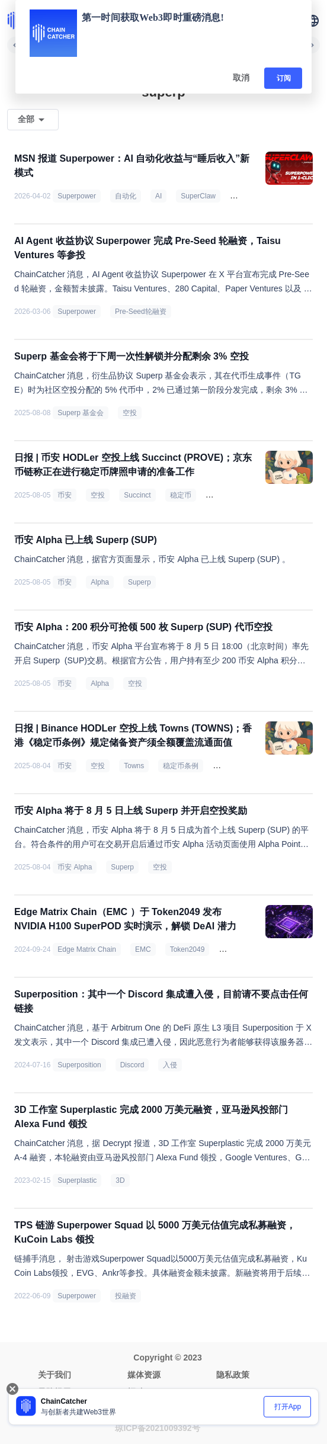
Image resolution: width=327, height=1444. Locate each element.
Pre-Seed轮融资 (140, 311)
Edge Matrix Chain (86, 949)
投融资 (125, 1296)
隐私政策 (232, 1374)
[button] (313, 20)
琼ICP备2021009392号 (157, 1428)
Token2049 (187, 949)
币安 (64, 495)
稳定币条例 (180, 766)
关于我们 (54, 1374)
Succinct (137, 495)
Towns (134, 766)
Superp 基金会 (80, 413)
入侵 (170, 1065)
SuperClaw (198, 196)
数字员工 (249, 196)
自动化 (125, 196)
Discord (132, 1065)
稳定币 (180, 495)
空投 (130, 413)
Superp (139, 582)
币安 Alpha (74, 867)
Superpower (76, 196)
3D (120, 1180)
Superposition (79, 1065)
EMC (143, 949)
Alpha (100, 582)
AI (158, 196)
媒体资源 (144, 1374)
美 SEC (222, 495)
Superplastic (77, 1180)
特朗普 (228, 766)
